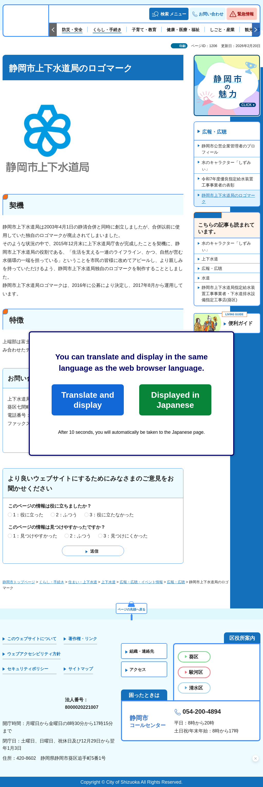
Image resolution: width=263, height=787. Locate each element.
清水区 (196, 688)
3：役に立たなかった (112, 515)
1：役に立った (28, 515)
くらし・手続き (51, 582)
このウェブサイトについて (32, 639)
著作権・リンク (82, 639)
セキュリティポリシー (27, 669)
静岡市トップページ (19, 582)
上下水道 (210, 259)
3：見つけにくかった (126, 535)
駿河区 (196, 672)
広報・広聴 (215, 132)
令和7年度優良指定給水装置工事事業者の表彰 (227, 182)
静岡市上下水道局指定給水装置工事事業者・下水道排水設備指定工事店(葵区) (228, 294)
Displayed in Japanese (175, 399)
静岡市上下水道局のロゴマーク (228, 198)
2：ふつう (66, 515)
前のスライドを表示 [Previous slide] (53, 30)
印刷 (182, 46)
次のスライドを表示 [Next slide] (256, 30)
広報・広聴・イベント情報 (141, 582)
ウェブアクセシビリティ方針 (34, 654)
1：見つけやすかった (35, 535)
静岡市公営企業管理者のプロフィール (228, 149)
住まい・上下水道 (82, 582)
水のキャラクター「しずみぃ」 (226, 166)
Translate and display (87, 399)
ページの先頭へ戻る (131, 609)
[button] (169, 14)
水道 (206, 278)
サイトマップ (80, 669)
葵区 (193, 657)
